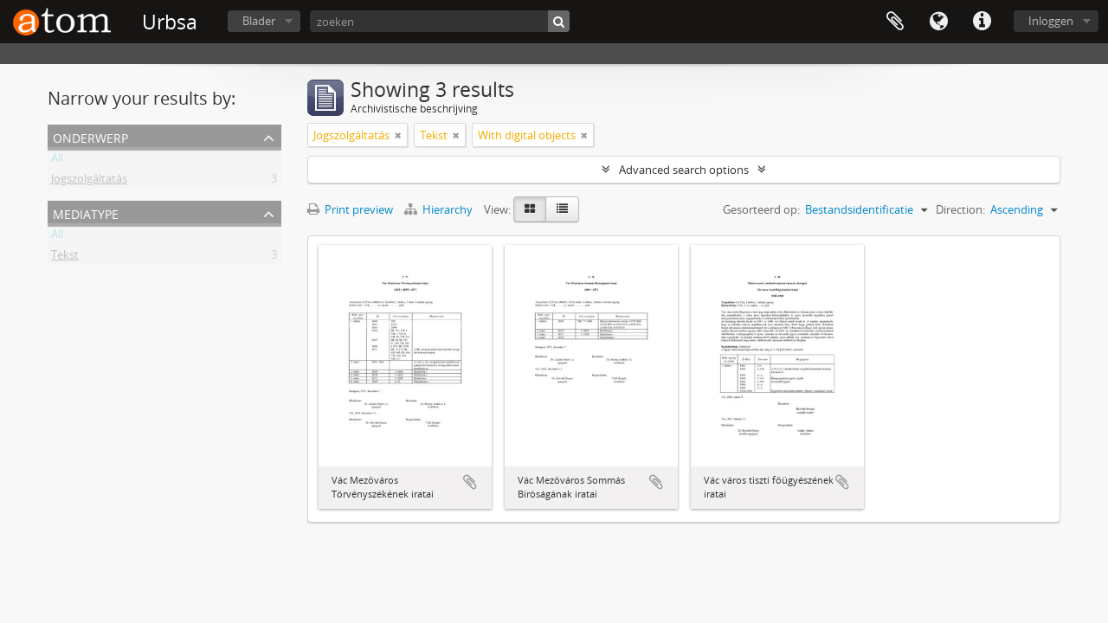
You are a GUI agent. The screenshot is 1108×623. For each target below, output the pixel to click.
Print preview (350, 209)
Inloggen (1050, 21)
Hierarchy (439, 209)
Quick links (981, 21)
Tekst (65, 258)
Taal (938, 21)
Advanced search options (684, 169)
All (57, 161)
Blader (258, 21)
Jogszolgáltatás (89, 181)
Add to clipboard (470, 482)
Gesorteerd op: (761, 209)
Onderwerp (90, 136)
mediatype (86, 212)
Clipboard (895, 21)
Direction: (960, 209)
